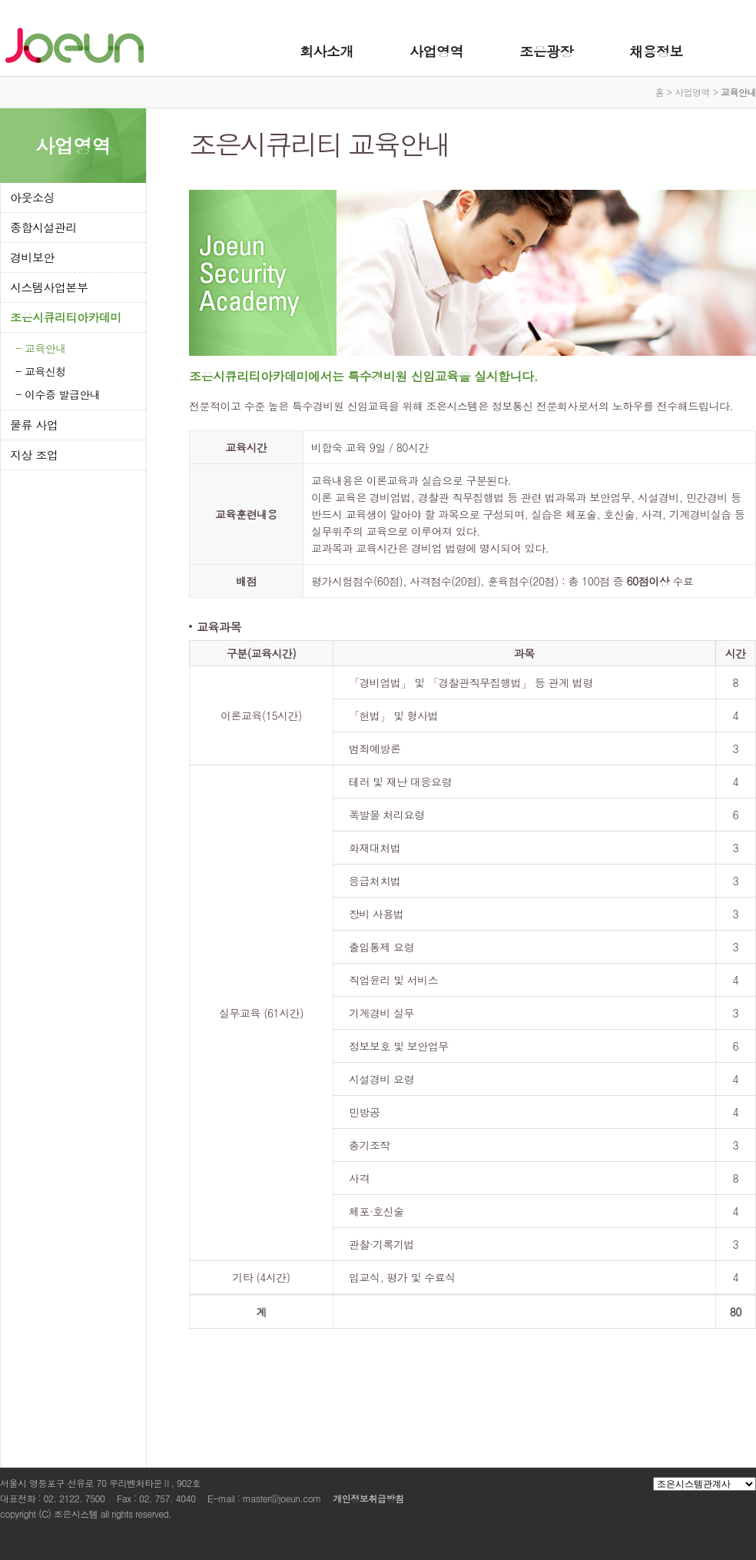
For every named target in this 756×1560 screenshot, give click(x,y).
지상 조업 (34, 454)
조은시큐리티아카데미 (65, 317)
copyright (18, 1513)
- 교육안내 (40, 348)
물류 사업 (34, 425)
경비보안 (32, 257)
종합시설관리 (43, 227)
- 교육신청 (40, 371)
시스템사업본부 (49, 287)
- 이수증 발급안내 (58, 394)
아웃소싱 (32, 197)
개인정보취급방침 (368, 1498)
